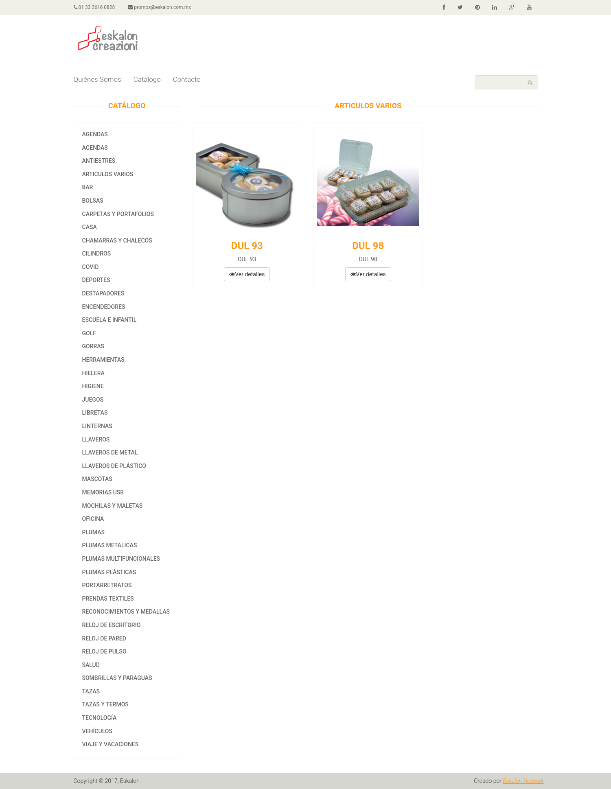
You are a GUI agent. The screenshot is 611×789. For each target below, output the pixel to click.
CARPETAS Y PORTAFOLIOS (118, 214)
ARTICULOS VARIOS (108, 174)
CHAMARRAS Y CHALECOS (117, 240)
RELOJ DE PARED (104, 638)
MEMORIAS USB (103, 492)
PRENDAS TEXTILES (108, 598)
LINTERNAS (97, 426)
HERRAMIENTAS (103, 359)
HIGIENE (93, 386)
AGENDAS (95, 134)
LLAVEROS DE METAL (110, 452)
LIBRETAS (95, 412)
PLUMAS (93, 532)
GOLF (89, 333)
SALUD (91, 665)
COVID (90, 267)
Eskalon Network (523, 781)
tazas (91, 691)
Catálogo (147, 79)
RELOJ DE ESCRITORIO (111, 625)
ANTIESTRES (99, 160)
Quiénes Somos (97, 79)
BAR (87, 187)
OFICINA (93, 519)
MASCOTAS (97, 479)
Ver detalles (247, 274)
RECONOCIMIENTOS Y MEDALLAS (126, 611)
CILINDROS (96, 253)
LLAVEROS (96, 439)
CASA (89, 227)
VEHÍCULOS (97, 731)
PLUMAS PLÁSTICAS (109, 572)
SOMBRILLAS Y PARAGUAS (117, 678)
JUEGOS (93, 399)
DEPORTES (96, 280)
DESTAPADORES (103, 293)
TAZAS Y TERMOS (105, 704)
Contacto (187, 79)
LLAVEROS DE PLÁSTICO (114, 466)
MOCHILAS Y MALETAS (112, 506)
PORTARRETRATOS (107, 585)
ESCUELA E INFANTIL (109, 320)
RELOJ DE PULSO (104, 651)
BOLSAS (92, 200)
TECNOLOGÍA (99, 718)
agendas (95, 147)
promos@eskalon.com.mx (159, 7)
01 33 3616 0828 (94, 7)
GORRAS (93, 346)
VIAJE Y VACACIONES (110, 744)
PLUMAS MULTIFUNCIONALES (121, 558)
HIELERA (93, 373)
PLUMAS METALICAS (109, 545)
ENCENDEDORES (103, 307)
